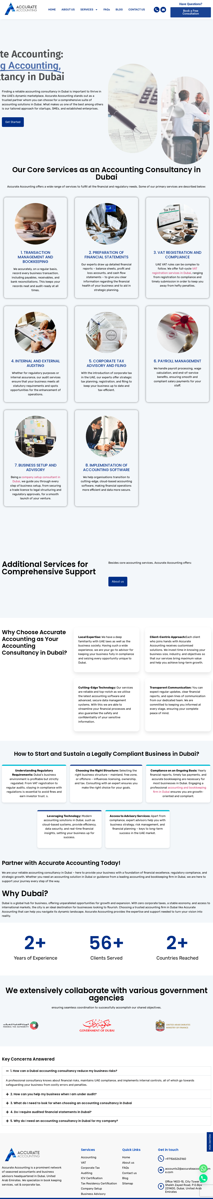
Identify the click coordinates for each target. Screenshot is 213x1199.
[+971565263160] (161, 1158)
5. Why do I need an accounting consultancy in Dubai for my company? (64, 1121)
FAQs (106, 9)
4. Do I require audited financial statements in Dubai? (51, 1112)
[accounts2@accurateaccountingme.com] (161, 1170)
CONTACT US (136, 9)
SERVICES (89, 9)
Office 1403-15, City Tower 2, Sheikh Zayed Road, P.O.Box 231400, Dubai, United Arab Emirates (184, 1187)
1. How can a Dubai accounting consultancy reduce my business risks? (63, 1071)
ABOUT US (68, 9)
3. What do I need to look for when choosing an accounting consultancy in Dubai (71, 1103)
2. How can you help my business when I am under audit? (53, 1094)
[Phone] (203, 1178)
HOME (52, 9)
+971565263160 (175, 1159)
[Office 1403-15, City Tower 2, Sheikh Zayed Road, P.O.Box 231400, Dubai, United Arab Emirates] (161, 1186)
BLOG (119, 9)
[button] (106, 1071)
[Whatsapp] (203, 1168)
